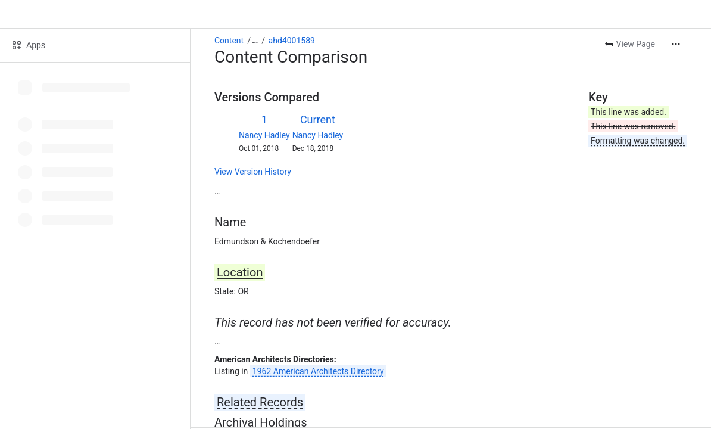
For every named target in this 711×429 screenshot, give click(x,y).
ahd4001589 (292, 40)
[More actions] (676, 44)
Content (229, 40)
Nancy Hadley (264, 135)
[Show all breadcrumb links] (255, 40)
